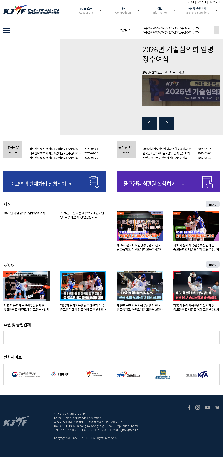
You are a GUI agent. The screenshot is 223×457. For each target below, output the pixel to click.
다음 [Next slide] (216, 32)
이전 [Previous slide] (216, 28)
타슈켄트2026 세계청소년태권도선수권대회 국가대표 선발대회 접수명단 (172, 32)
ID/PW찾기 (214, 2)
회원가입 (201, 2)
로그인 (190, 2)
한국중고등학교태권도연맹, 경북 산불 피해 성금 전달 (168, 153)
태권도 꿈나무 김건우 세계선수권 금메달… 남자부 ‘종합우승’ (168, 158)
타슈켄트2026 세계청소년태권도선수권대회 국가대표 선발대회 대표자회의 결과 (55, 158)
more (212, 204)
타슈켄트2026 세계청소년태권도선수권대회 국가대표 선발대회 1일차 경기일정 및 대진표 (172, 28)
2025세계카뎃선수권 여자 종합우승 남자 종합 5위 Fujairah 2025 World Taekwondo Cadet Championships (168, 149)
